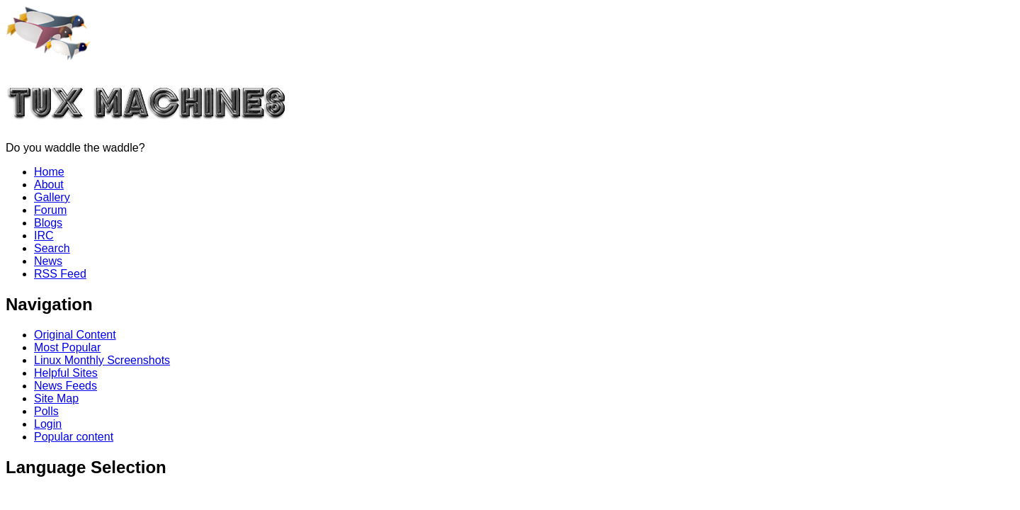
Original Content (75, 335)
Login (48, 424)
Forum (50, 210)
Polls (46, 411)
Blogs (48, 223)
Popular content (73, 437)
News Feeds (65, 386)
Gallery (52, 197)
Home (49, 172)
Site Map (56, 398)
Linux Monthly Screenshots (102, 360)
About (49, 184)
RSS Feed (60, 274)
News (48, 261)
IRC (44, 236)
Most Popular (67, 347)
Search (52, 248)
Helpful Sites (66, 373)
